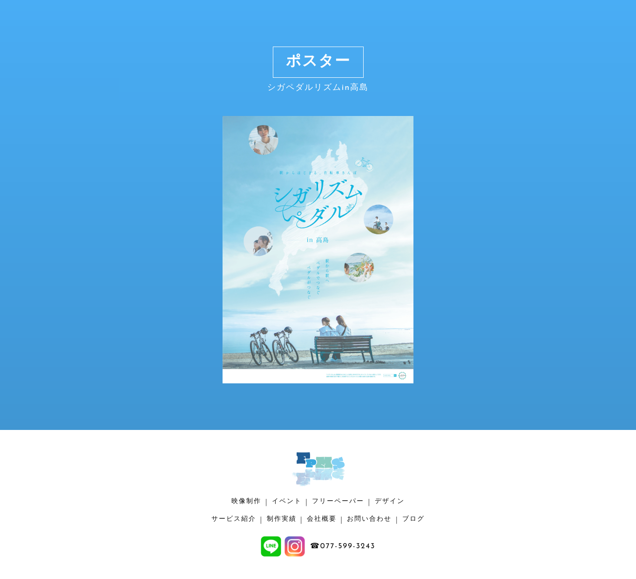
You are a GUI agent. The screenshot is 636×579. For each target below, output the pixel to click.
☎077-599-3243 (343, 546)
